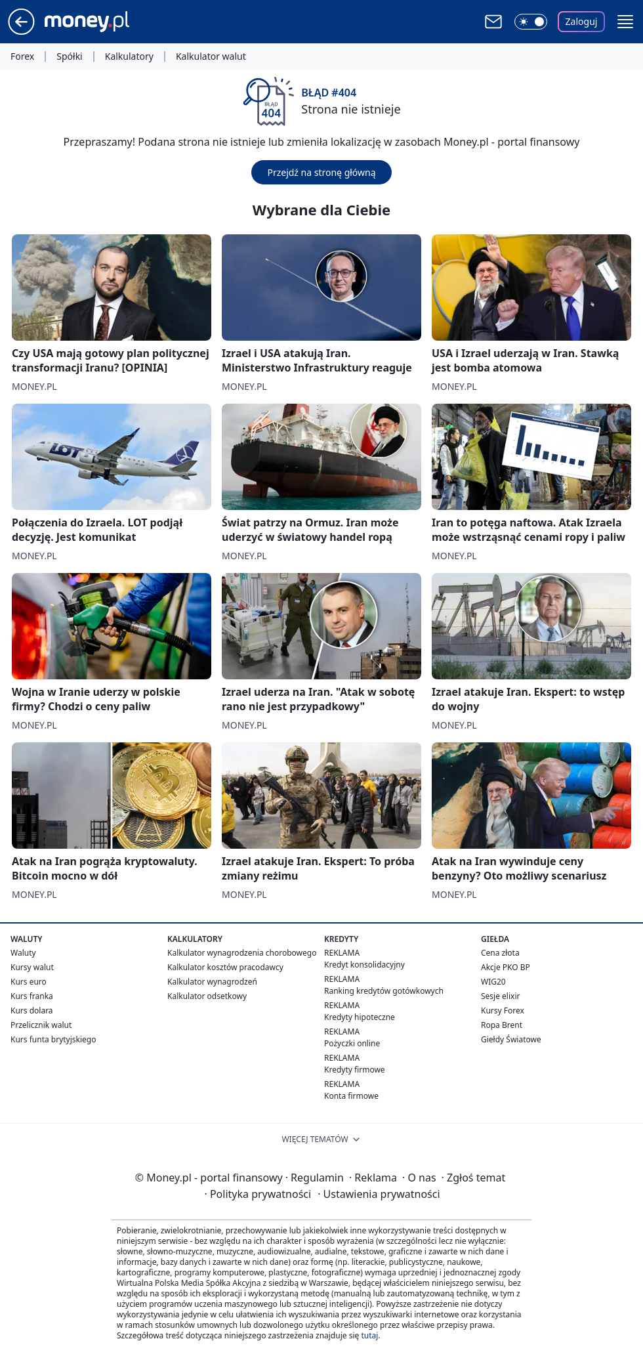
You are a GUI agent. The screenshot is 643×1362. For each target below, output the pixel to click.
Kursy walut (32, 967)
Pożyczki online (352, 1043)
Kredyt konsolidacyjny (364, 964)
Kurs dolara (31, 1010)
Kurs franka (31, 996)
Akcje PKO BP (505, 967)
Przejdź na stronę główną (321, 172)
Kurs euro (28, 981)
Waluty (23, 952)
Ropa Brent (501, 1025)
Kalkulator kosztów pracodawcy (225, 967)
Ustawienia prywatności (379, 1194)
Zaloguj (582, 21)
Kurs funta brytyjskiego (53, 1039)
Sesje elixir (500, 996)
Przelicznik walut (41, 1025)
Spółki (69, 56)
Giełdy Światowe (511, 1039)
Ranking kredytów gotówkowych (384, 990)
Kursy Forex (502, 1010)
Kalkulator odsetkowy (207, 996)
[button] (625, 21)
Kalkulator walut (211, 56)
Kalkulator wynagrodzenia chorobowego (241, 952)
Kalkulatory (129, 56)
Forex (22, 56)
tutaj (369, 1335)
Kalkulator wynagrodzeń (212, 981)
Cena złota (500, 952)
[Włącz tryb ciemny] (530, 22)
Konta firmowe (351, 1095)
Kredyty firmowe (354, 1069)
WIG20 (493, 981)
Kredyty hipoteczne (359, 1017)
